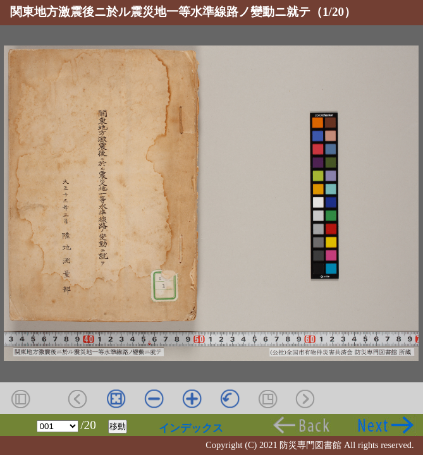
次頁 (385, 425)
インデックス (191, 428)
